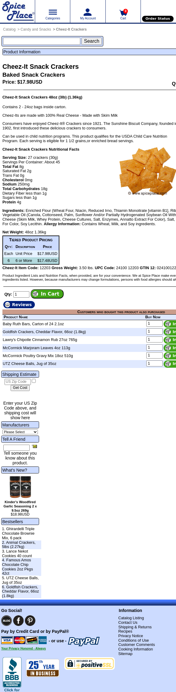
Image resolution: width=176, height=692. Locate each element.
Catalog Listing (131, 618)
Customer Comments (136, 644)
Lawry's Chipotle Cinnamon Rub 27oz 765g (40, 339)
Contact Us (127, 622)
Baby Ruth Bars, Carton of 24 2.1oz (33, 324)
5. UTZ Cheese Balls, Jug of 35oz (20, 580)
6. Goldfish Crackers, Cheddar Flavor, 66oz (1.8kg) (20, 591)
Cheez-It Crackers (71, 29)
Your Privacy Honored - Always (23, 648)
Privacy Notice (130, 635)
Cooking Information (135, 649)
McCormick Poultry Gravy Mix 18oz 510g (38, 355)
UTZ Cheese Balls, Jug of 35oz (29, 363)
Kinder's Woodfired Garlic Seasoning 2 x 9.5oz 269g (20, 506)
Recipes (125, 631)
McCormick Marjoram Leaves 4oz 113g (36, 348)
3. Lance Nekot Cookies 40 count (17, 553)
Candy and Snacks (36, 29)
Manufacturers (15, 425)
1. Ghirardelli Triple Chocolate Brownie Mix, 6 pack (18, 533)
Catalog (9, 29)
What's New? (14, 470)
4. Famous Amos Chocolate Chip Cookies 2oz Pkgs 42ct (17, 567)
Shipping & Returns (134, 627)
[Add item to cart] (47, 293)
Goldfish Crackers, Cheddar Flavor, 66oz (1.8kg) (44, 331)
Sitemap (125, 653)
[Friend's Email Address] (16, 448)
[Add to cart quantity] (21, 294)
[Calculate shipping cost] (20, 388)
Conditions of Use (133, 640)
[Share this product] (34, 446)
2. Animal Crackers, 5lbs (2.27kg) (18, 544)
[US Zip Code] (18, 382)
